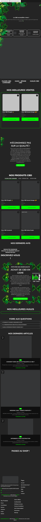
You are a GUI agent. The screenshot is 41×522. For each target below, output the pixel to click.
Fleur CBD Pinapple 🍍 (8, 112)
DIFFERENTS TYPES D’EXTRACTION (20, 438)
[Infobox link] (6, 33)
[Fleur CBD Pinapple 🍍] (11, 102)
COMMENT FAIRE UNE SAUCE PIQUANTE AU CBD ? (20, 361)
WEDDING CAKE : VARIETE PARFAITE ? (20, 410)
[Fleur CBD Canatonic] (10, 220)
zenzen (23, 363)
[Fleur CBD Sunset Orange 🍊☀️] (30, 102)
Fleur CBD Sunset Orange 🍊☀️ (29, 112)
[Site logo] (20, 5)
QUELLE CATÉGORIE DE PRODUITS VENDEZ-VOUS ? (13, 327)
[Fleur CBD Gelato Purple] (30, 220)
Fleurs (4, 113)
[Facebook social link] (35, 518)
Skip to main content (15, 1)
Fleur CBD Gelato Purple (27, 230)
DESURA (17, 494)
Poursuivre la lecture (20, 367)
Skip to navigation (5, 1)
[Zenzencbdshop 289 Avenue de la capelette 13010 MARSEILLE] (20, 461)
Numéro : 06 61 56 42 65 (6, 490)
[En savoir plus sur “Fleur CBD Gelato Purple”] (30, 237)
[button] (11, 119)
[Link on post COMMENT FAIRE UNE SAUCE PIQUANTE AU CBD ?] (20, 347)
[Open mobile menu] (3, 5)
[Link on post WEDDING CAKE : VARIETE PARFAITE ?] (20, 388)
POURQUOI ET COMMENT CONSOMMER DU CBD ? (13, 322)
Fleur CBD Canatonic (6, 230)
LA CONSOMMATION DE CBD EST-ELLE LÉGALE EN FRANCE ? (15, 324)
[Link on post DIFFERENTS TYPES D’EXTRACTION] (20, 427)
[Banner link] (20, 58)
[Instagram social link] (36, 518)
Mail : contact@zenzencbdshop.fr (8, 492)
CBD (20, 408)
